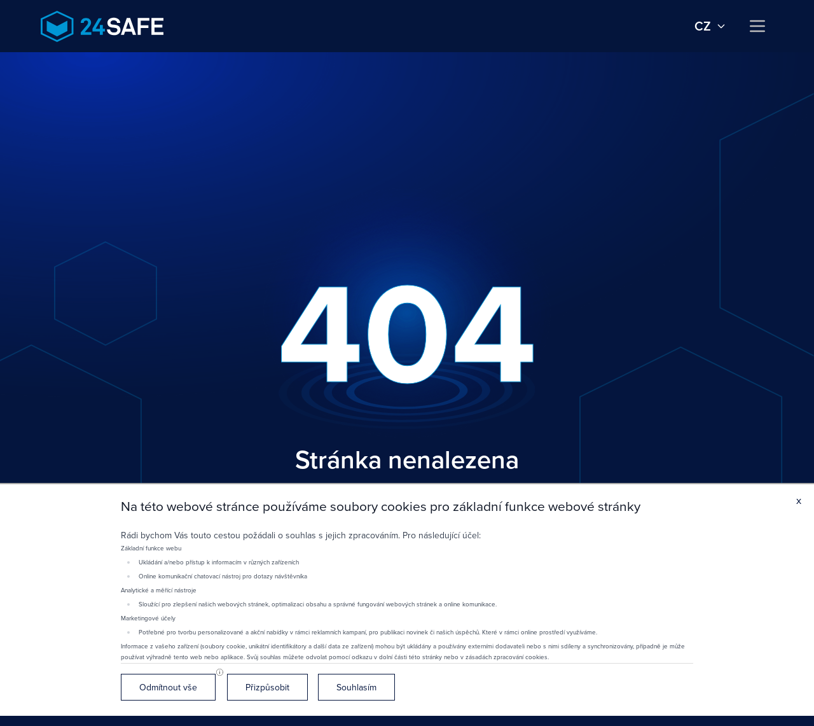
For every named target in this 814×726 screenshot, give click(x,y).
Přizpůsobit (267, 687)
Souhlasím (356, 687)
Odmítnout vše (168, 687)
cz (710, 26)
